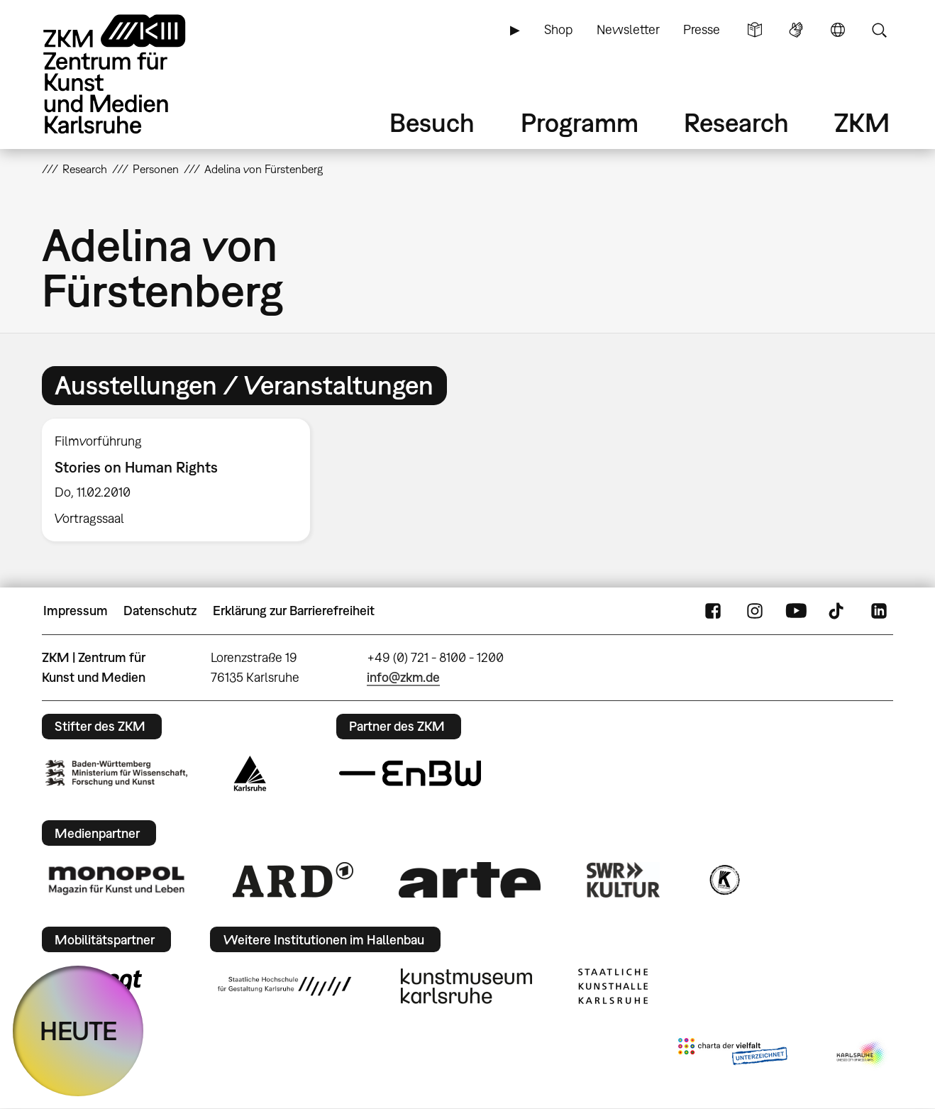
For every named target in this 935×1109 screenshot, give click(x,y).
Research (736, 122)
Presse (701, 29)
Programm (579, 122)
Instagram (755, 611)
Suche (879, 30)
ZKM (862, 122)
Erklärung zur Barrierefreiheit (294, 610)
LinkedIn (879, 611)
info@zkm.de (403, 677)
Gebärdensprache (796, 30)
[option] (182, 480)
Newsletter (628, 29)
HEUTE (78, 1030)
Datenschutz (160, 610)
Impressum (75, 610)
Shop (558, 29)
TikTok (838, 611)
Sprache (838, 30)
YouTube (796, 611)
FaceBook (713, 611)
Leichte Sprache (755, 30)
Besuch (432, 122)
